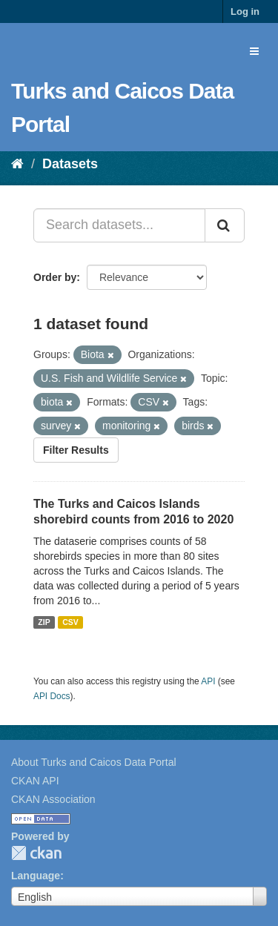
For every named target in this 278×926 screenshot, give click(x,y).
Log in (245, 11)
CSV (70, 622)
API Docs (51, 696)
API (208, 681)
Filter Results (76, 450)
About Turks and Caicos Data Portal (93, 762)
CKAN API (35, 781)
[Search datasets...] (119, 225)
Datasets (70, 163)
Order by (54, 277)
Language (35, 876)
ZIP (44, 622)
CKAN (36, 853)
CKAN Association (53, 799)
